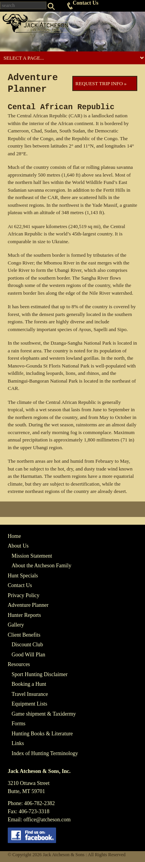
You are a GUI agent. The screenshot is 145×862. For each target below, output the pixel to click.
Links (18, 743)
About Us (18, 546)
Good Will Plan (28, 655)
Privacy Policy (23, 595)
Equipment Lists (29, 704)
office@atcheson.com (47, 820)
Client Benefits (24, 635)
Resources (19, 664)
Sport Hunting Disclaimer (40, 674)
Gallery (16, 625)
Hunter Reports (24, 615)
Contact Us (86, 3)
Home (14, 536)
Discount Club (27, 644)
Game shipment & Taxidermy (44, 714)
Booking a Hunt (29, 684)
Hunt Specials (23, 576)
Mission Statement (32, 556)
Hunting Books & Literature (42, 734)
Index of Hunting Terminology (45, 753)
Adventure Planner (28, 605)
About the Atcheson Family (41, 565)
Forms (19, 723)
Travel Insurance (30, 694)
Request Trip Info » (100, 83)
